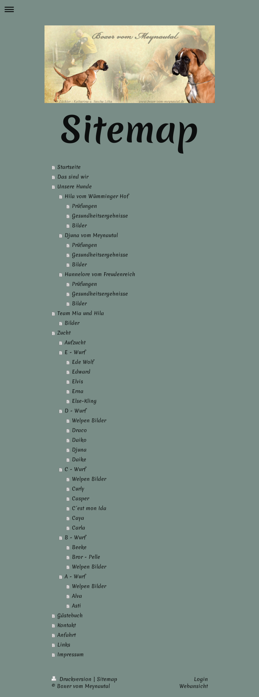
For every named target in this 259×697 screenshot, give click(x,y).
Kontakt (66, 625)
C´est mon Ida (89, 508)
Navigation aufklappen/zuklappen (129, 9)
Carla (78, 527)
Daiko (79, 440)
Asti (76, 605)
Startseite (69, 167)
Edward (81, 371)
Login (201, 679)
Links (63, 644)
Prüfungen (84, 206)
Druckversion (72, 679)
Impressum (70, 654)
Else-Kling (84, 401)
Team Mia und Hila (80, 313)
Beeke (79, 547)
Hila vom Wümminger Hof (97, 196)
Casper (80, 498)
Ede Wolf (83, 362)
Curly (78, 488)
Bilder (79, 225)
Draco (79, 430)
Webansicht (193, 686)
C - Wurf (75, 469)
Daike (79, 459)
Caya (78, 518)
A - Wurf (75, 576)
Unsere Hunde (74, 186)
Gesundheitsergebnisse (100, 215)
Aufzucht (75, 342)
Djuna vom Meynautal (91, 235)
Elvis (77, 381)
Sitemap (107, 679)
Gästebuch (70, 615)
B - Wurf (75, 537)
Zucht (64, 332)
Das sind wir (72, 176)
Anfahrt (66, 635)
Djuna (79, 449)
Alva (77, 596)
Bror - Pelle (86, 557)
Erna (77, 391)
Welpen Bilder (89, 420)
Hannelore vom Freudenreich (100, 274)
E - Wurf (75, 352)
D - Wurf (75, 410)
